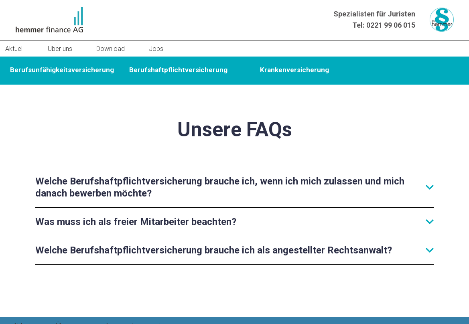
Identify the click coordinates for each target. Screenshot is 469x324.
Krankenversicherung (294, 70)
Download (110, 49)
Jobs (156, 49)
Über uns (60, 49)
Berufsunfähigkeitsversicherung (62, 70)
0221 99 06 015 (390, 25)
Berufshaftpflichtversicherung (178, 70)
